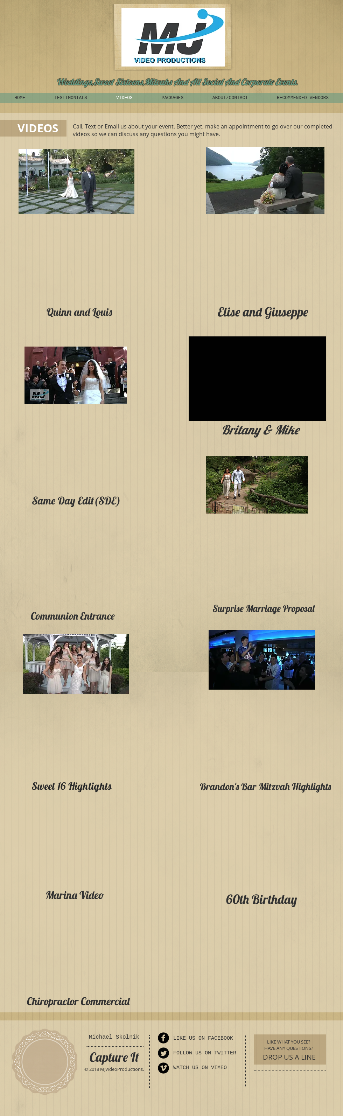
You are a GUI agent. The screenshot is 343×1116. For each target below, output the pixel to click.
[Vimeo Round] (163, 1068)
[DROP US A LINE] (289, 1057)
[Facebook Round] (163, 1038)
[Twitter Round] (163, 1053)
